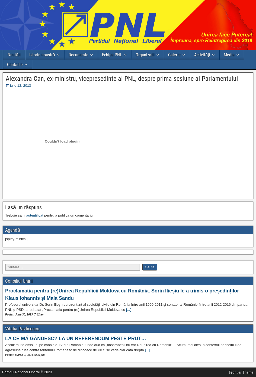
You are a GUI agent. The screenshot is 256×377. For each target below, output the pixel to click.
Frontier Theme (241, 372)
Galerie (174, 54)
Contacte (15, 64)
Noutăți (14, 54)
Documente (78, 54)
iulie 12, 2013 (20, 85)
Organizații (145, 54)
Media (229, 54)
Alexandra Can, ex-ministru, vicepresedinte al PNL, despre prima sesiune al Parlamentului (122, 78)
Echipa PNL (112, 54)
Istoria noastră (42, 54)
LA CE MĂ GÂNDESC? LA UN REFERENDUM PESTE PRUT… (75, 338)
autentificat (34, 215)
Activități (202, 54)
